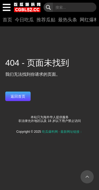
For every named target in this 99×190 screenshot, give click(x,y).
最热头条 (67, 19)
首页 (7, 19)
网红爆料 (89, 19)
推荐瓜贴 (45, 19)
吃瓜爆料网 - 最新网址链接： (62, 132)
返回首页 (18, 96)
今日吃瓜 (24, 19)
